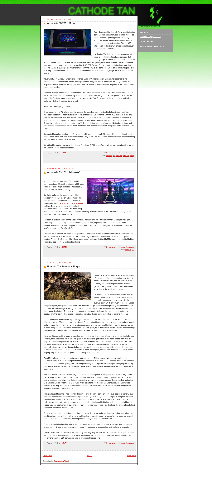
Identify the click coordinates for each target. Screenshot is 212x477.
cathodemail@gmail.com (150, 36)
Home (89, 456)
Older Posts (131, 456)
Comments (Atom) (61, 461)
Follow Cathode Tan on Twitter (152, 47)
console (109, 156)
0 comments (110, 443)
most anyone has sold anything (70, 203)
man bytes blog (155, 26)
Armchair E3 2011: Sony (61, 23)
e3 (114, 156)
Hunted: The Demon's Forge (63, 266)
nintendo (126, 156)
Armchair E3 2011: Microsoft (63, 172)
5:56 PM (64, 247)
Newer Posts (47, 456)
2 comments (110, 247)
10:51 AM (64, 443)
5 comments (110, 153)
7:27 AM (63, 153)
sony (132, 156)
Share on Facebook (126, 153)
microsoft (119, 156)
